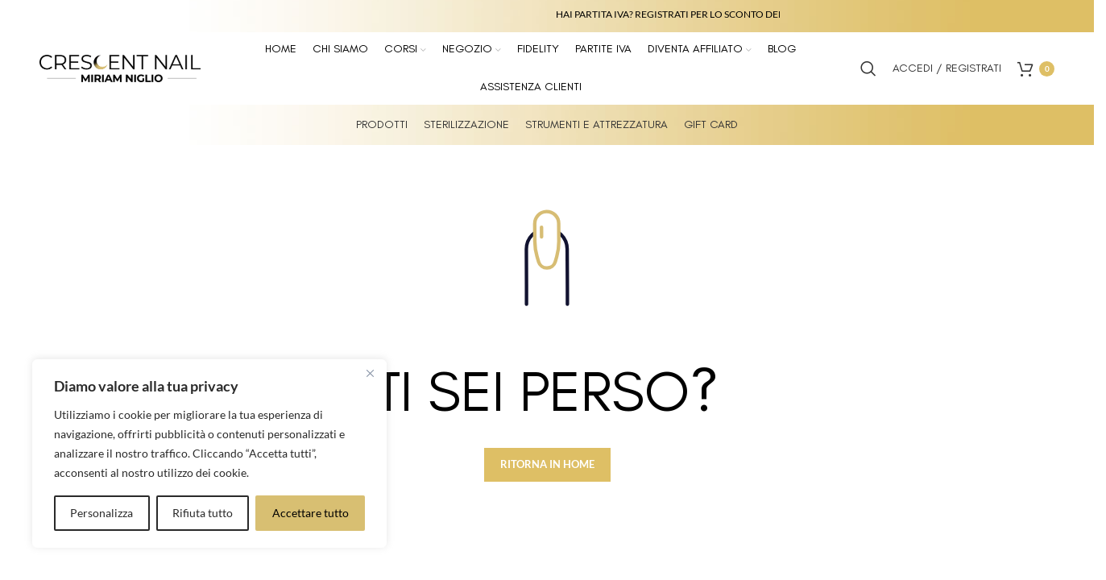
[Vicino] (369, 373)
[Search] (868, 68)
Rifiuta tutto (202, 513)
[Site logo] (120, 67)
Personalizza (101, 513)
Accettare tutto (310, 513)
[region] (209, 453)
